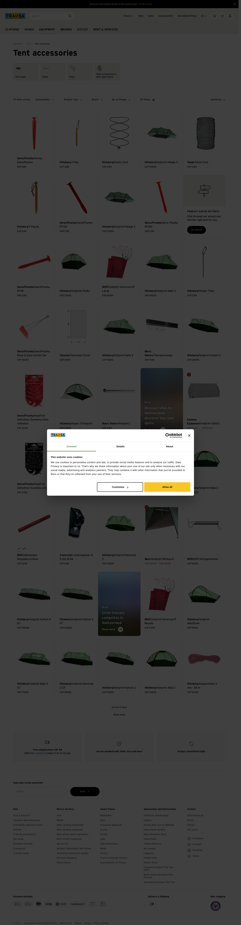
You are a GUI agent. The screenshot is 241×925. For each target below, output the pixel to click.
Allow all (167, 487)
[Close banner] (189, 435)
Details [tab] (120, 446)
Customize (120, 487)
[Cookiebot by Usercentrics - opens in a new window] (167, 435)
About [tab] (169, 446)
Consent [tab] (72, 446)
